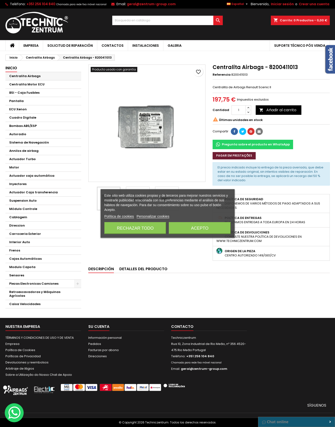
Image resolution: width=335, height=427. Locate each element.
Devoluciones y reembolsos (27, 362)
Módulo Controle (23, 209)
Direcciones (97, 356)
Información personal (105, 337)
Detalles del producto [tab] (143, 269)
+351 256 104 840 (41, 4)
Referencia (222, 75)
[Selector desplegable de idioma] (238, 4)
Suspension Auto (23, 200)
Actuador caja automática (31, 175)
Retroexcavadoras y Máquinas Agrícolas (34, 294)
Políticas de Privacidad (23, 356)
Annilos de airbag (24, 151)
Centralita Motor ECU (27, 84)
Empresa (31, 45)
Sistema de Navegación (29, 142)
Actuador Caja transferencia (33, 192)
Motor (14, 167)
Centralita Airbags (24, 76)
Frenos (14, 250)
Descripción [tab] (101, 269)
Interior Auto (19, 242)
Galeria (175, 45)
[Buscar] (167, 20)
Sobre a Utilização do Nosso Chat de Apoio (38, 374)
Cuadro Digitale (22, 117)
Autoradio (17, 134)
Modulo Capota (22, 267)
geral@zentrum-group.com (151, 4)
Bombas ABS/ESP (23, 126)
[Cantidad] (239, 110)
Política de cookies (119, 216)
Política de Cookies (20, 350)
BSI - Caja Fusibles (24, 92)
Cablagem (18, 217)
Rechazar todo (135, 228)
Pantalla (16, 101)
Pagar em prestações (234, 155)
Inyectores (18, 184)
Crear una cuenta (314, 4)
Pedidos (94, 344)
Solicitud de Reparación (70, 45)
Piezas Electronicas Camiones (33, 283)
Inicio (11, 68)
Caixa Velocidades (24, 304)
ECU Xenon (18, 109)
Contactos (113, 45)
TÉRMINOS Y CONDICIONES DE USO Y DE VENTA (39, 337)
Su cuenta (98, 326)
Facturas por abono (103, 350)
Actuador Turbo (22, 159)
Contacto (182, 326)
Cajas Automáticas (25, 258)
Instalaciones (145, 45)
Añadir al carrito (277, 110)
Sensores (16, 275)
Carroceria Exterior (25, 234)
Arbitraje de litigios (19, 368)
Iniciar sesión (282, 4)
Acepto (200, 228)
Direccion (17, 225)
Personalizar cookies (153, 216)
